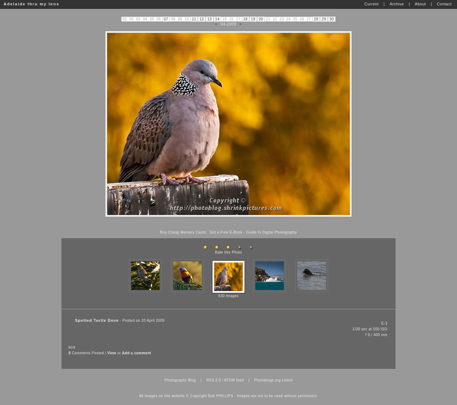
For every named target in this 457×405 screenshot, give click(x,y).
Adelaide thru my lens (31, 4)
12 (202, 19)
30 (332, 19)
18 (245, 19)
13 (209, 19)
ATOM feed (234, 380)
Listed (287, 380)
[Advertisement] (228, 223)
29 (324, 19)
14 (217, 19)
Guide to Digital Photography (271, 232)
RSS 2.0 (213, 380)
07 (166, 19)
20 (261, 19)
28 (316, 19)
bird (72, 347)
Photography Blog (180, 380)
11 (194, 19)
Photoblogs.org (267, 380)
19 (253, 19)
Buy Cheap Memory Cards (183, 232)
